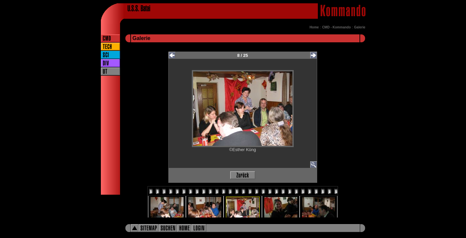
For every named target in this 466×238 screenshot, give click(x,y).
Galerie (359, 27)
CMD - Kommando (336, 27)
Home (314, 27)
